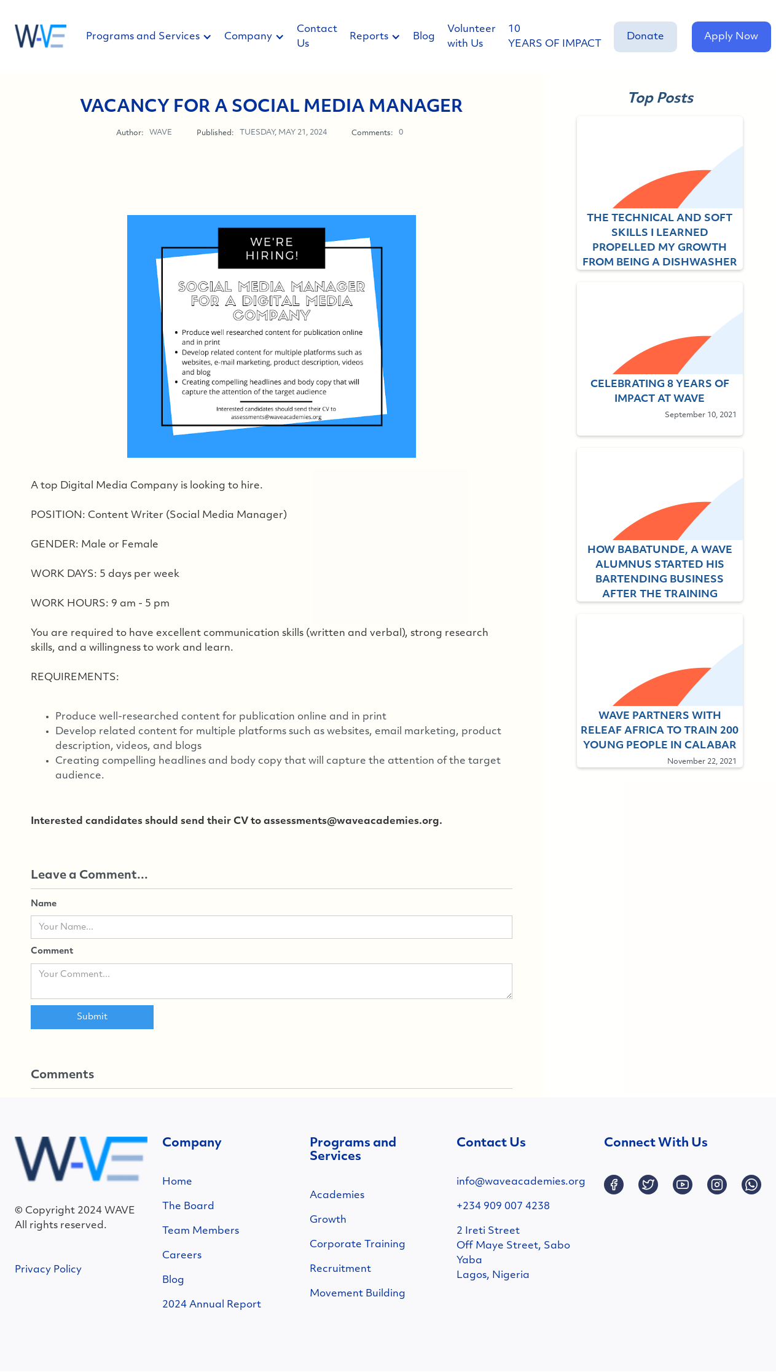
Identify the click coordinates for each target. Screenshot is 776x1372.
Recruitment (340, 1269)
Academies (337, 1196)
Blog (424, 37)
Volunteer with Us (471, 37)
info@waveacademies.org (521, 1182)
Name (44, 904)
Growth (328, 1220)
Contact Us (317, 37)
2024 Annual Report (211, 1305)
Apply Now (731, 37)
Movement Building (358, 1294)
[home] (40, 37)
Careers (182, 1256)
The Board (188, 1207)
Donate (645, 37)
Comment (52, 951)
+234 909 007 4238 (503, 1207)
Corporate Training (358, 1245)
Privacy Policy (48, 1270)
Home (177, 1182)
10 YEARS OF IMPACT (555, 37)
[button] (155, 37)
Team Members (200, 1231)
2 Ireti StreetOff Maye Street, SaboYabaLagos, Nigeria (513, 1253)
